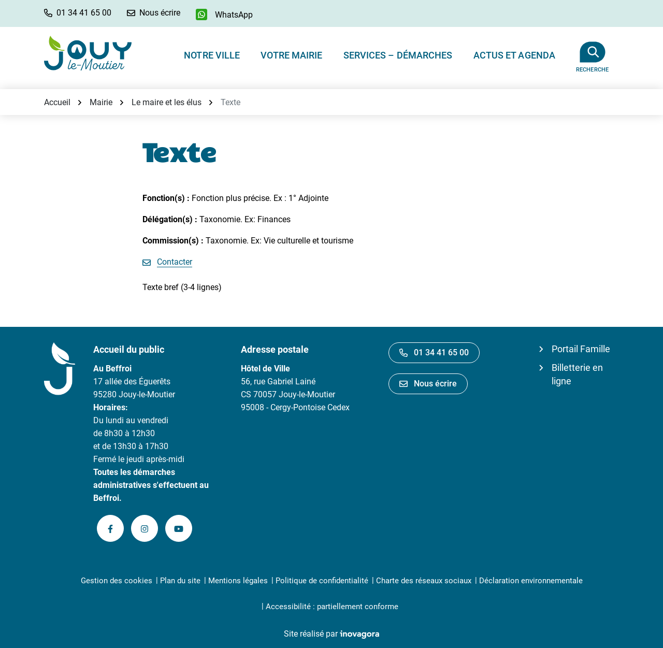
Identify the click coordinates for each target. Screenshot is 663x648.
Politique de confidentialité (322, 580)
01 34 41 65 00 (434, 352)
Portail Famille (581, 348)
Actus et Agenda (514, 55)
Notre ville (212, 55)
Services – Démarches (398, 55)
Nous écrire (428, 383)
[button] (77, 12)
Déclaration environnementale (531, 580)
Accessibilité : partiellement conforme (332, 606)
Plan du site (180, 580)
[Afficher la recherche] (592, 53)
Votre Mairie (291, 55)
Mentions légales (238, 580)
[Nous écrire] (153, 12)
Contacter (174, 262)
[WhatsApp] (224, 14)
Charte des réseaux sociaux (423, 580)
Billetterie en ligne (577, 374)
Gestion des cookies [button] (116, 580)
